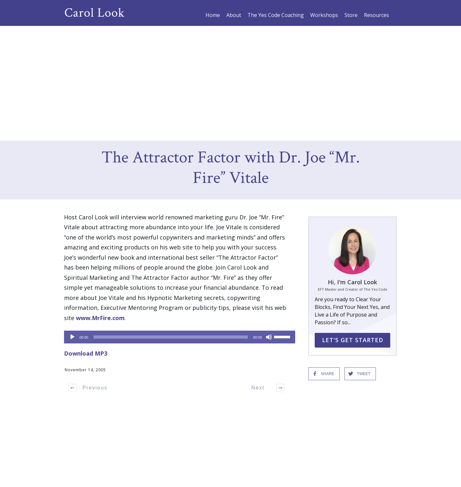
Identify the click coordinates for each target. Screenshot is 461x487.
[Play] (72, 222)
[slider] (170, 222)
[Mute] (269, 222)
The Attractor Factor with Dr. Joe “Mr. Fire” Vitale (230, 53)
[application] (176, 222)
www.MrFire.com (100, 203)
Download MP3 (85, 238)
